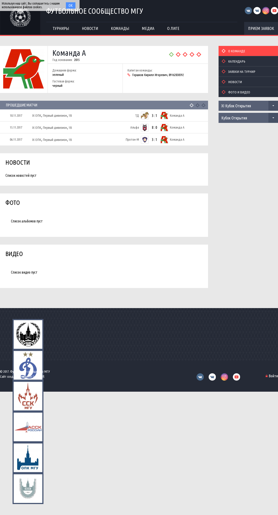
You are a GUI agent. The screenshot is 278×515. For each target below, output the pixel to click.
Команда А (69, 52)
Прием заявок (261, 28)
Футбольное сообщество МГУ (94, 11)
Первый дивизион (55, 115)
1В (70, 115)
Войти (273, 376)
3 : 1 (154, 115)
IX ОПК (36, 115)
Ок (71, 5)
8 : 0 (154, 127)
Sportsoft (38, 376)
